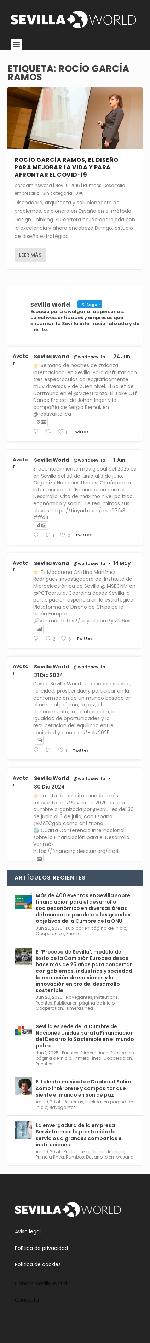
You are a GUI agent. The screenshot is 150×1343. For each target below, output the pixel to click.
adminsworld (37, 185)
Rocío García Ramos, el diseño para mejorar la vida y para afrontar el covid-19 (67, 167)
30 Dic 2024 (49, 786)
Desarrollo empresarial (110, 1157)
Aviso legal (28, 1231)
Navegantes (79, 997)
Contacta (27, 1299)
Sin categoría (57, 193)
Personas (73, 1102)
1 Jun (119, 459)
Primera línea (79, 1008)
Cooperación (50, 934)
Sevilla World (51, 356)
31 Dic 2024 (48, 675)
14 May (122, 563)
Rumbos (92, 185)
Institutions (106, 997)
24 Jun (121, 356)
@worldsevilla (89, 357)
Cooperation (49, 1008)
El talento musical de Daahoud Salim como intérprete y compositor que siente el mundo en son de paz (83, 1088)
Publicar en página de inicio (96, 928)
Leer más (30, 254)
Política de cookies (38, 1264)
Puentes (74, 934)
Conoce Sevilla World (41, 1283)
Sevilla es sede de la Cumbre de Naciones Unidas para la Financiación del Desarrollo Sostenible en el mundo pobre (85, 1036)
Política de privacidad (41, 1248)
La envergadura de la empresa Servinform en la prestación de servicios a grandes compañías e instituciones (79, 1135)
